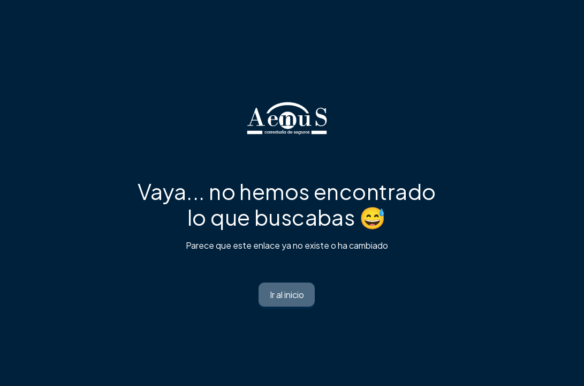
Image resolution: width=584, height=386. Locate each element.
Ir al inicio (287, 294)
